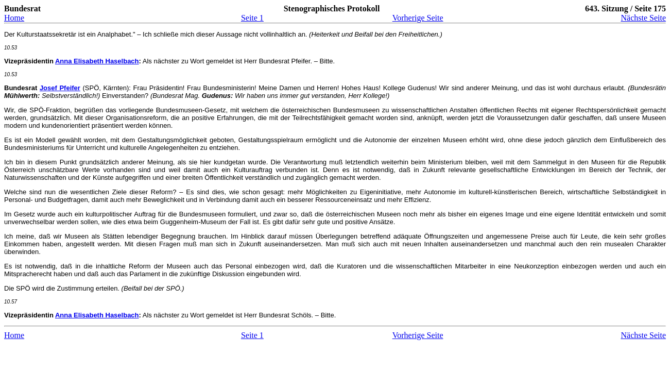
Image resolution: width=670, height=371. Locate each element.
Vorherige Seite (417, 17)
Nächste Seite (643, 17)
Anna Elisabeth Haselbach (97, 61)
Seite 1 (252, 17)
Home (14, 17)
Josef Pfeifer (60, 88)
